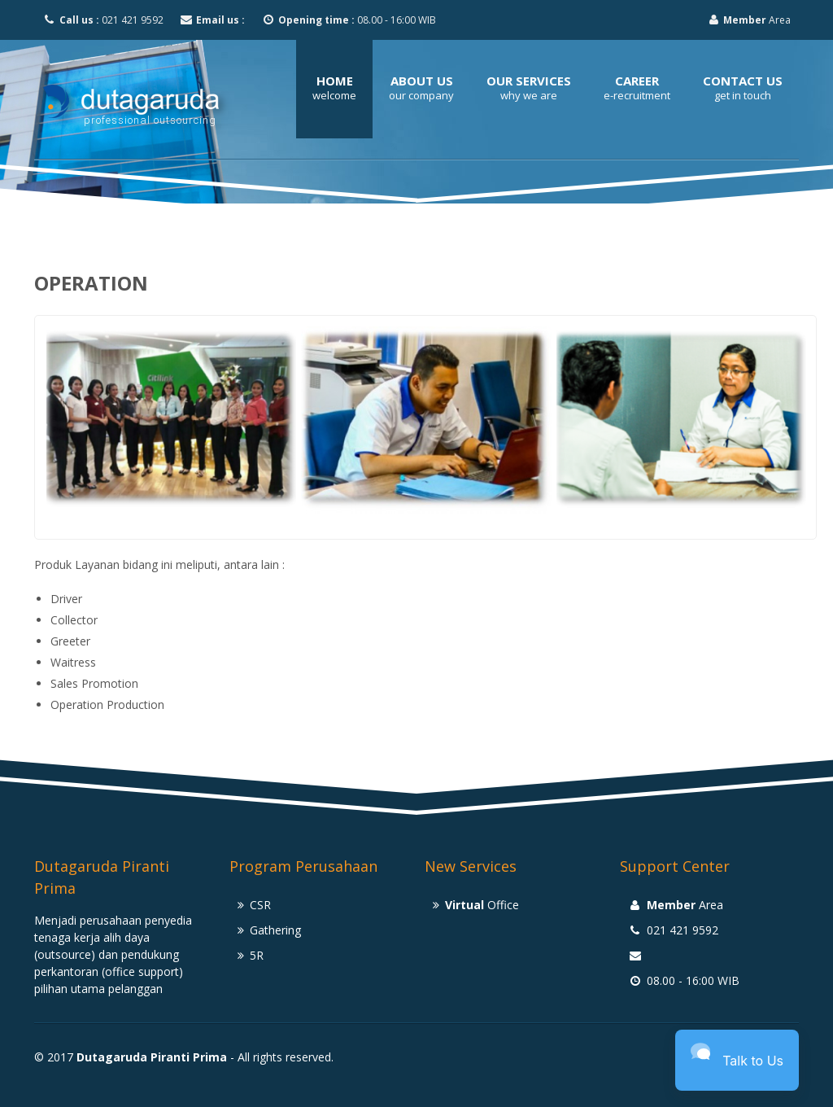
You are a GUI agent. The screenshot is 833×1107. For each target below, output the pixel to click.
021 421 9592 (103, 20)
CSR (260, 904)
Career (637, 80)
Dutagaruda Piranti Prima (151, 1057)
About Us (421, 80)
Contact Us (743, 80)
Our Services (528, 80)
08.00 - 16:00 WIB (348, 20)
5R (257, 955)
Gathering (275, 930)
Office (482, 904)
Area (749, 20)
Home (334, 80)
